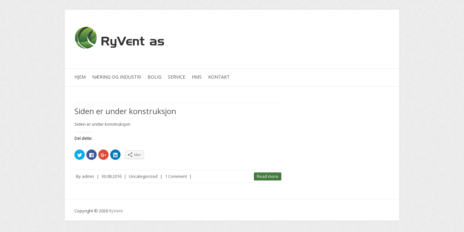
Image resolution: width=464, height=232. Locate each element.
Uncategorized (143, 176)
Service (176, 77)
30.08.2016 (111, 176)
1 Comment (176, 176)
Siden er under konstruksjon (125, 111)
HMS (197, 77)
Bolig (154, 77)
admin (88, 176)
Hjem (80, 77)
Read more (267, 176)
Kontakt (219, 77)
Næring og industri (116, 77)
